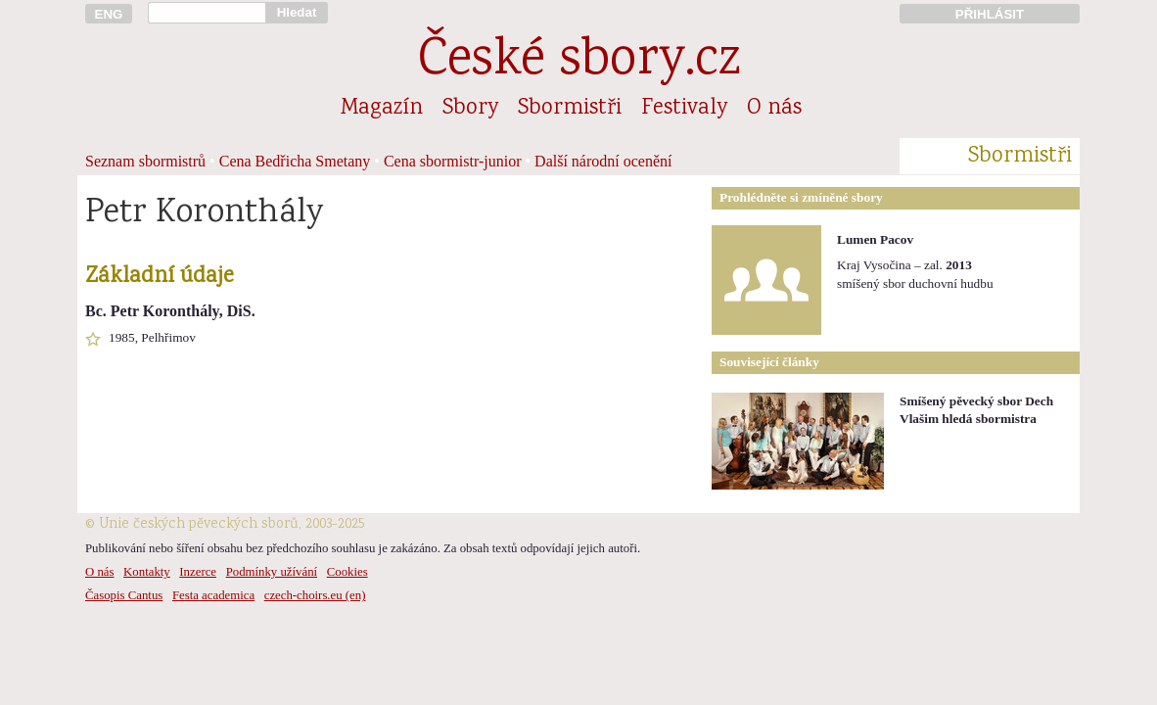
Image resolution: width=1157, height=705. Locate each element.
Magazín (382, 108)
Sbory (470, 108)
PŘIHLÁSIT (989, 14)
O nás (774, 108)
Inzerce (197, 572)
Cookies (347, 572)
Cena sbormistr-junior (453, 161)
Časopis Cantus (123, 595)
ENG (109, 14)
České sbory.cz (579, 62)
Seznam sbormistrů (145, 161)
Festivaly (684, 108)
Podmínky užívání (271, 572)
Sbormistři (570, 108)
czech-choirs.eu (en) (315, 595)
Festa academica (213, 595)
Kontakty (146, 572)
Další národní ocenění (602, 161)
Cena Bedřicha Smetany (295, 161)
